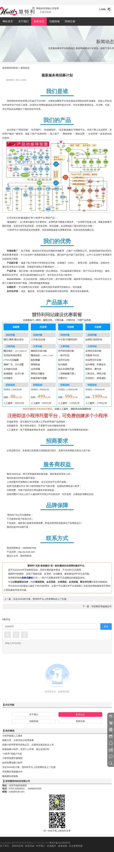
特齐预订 (40, 846)
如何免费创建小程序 (12, 762)
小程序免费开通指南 (12, 758)
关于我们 (23, 21)
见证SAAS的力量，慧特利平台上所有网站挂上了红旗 (29, 767)
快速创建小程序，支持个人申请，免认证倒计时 (25, 749)
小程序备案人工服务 (12, 735)
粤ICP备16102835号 (59, 842)
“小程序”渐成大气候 (12, 753)
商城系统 (39, 582)
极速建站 (68, 129)
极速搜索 (62, 846)
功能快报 (54, 21)
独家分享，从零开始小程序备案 (18, 740)
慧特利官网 (17, 846)
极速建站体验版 (10, 776)
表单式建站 (27, 577)
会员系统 (50, 582)
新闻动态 (39, 21)
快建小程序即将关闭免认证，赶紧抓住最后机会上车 (28, 744)
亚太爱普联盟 (76, 846)
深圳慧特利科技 (10, 68)
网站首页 (8, 21)
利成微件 (51, 846)
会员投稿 (73, 582)
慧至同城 (29, 846)
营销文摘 (70, 21)
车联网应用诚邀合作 (12, 771)
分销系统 (62, 582)
